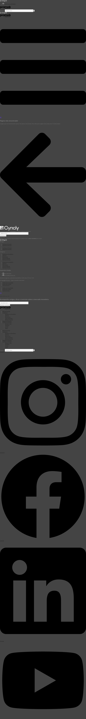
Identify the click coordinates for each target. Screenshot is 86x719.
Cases (6, 328)
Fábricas (4, 255)
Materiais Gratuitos (7, 245)
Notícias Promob (6, 259)
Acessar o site (8, 324)
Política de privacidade (8, 282)
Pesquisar (2, 10)
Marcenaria (5, 257)
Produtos (7, 325)
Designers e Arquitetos (8, 254)
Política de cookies (7, 284)
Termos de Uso (6, 285)
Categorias (5, 313)
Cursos (6, 326)
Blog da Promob (6, 311)
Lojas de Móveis (6, 258)
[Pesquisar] (34, 11)
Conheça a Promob (7, 244)
